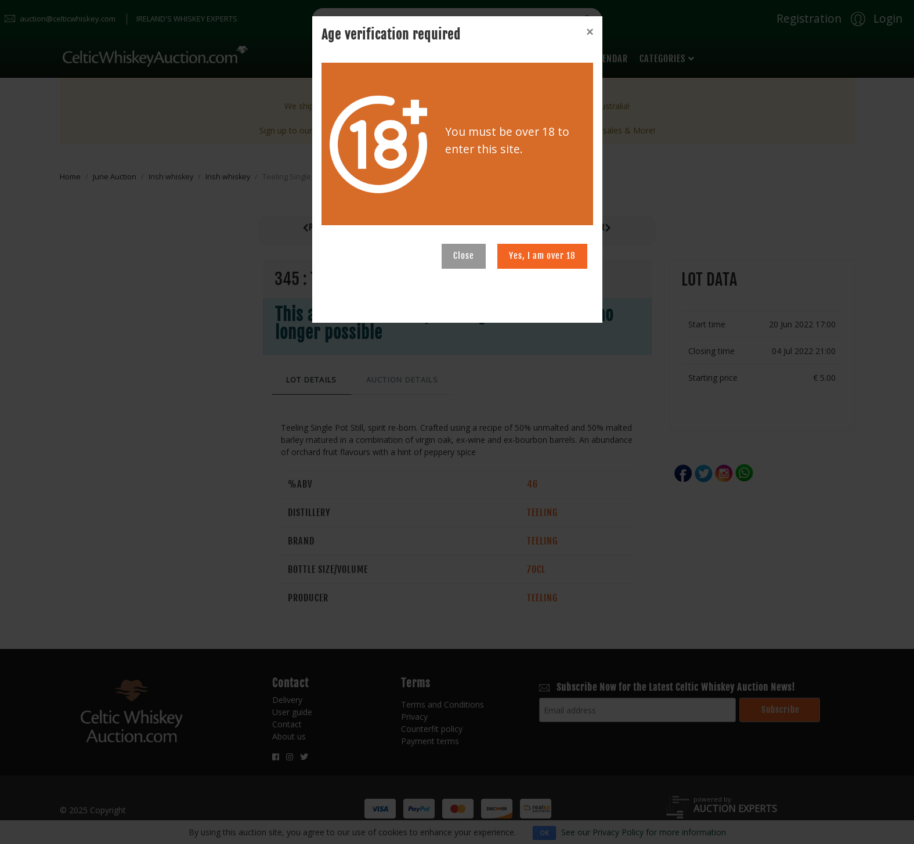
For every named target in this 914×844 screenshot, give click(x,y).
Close (463, 255)
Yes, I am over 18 (542, 255)
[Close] (589, 32)
